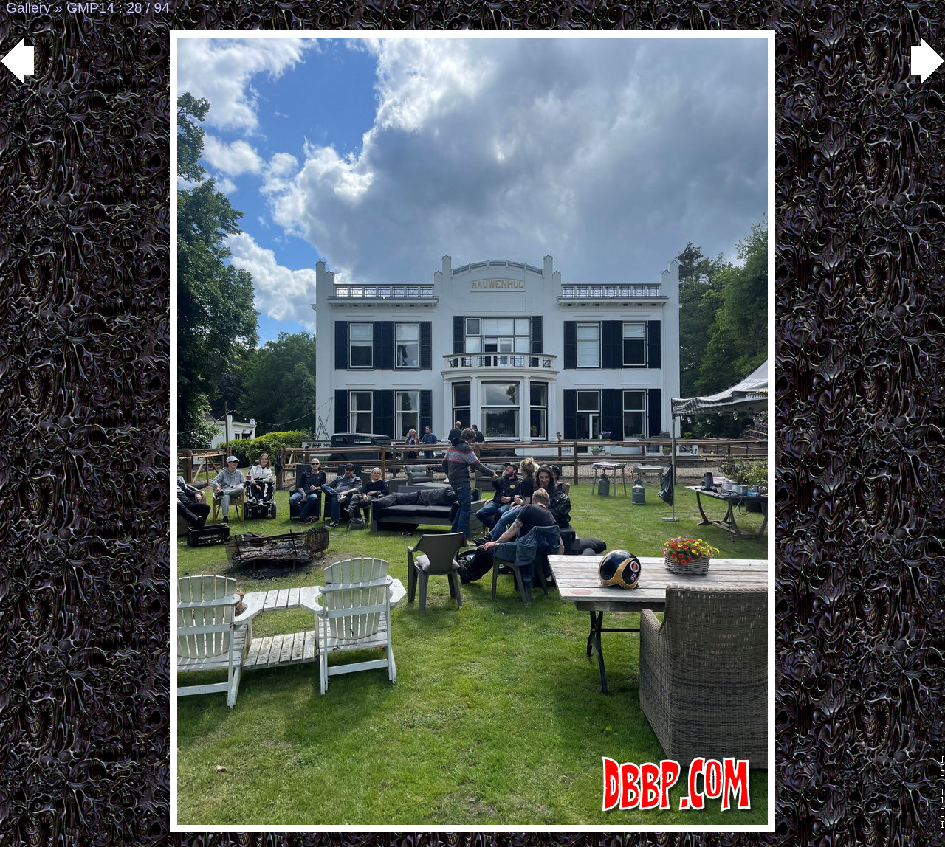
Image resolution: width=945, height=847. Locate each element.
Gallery (28, 7)
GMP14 (90, 7)
